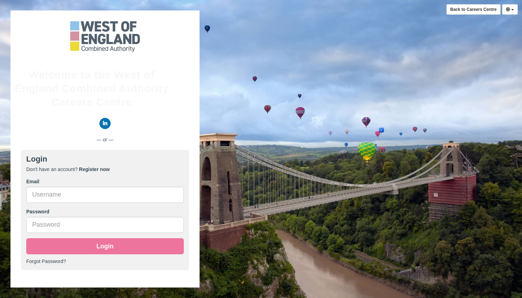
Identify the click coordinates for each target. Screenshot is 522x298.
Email (32, 181)
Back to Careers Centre (473, 9)
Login (105, 246)
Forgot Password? (46, 261)
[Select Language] (510, 9)
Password (37, 211)
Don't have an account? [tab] (68, 169)
